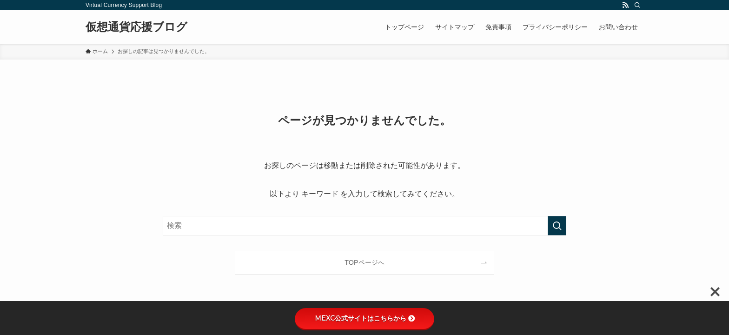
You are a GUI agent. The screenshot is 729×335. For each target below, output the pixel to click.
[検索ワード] (364, 225)
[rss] (625, 5)
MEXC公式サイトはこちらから (365, 318)
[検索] (637, 5)
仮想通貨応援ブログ (136, 27)
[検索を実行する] (557, 225)
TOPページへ (364, 262)
